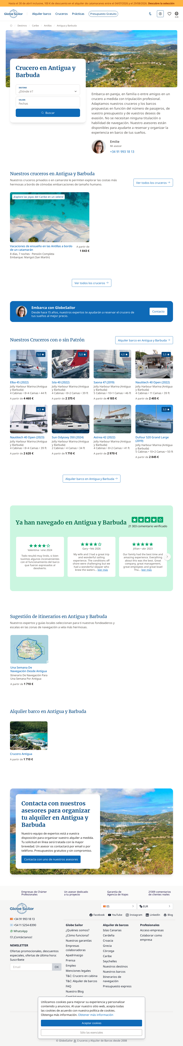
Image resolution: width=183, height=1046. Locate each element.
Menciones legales (78, 971)
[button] (41, 14)
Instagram (134, 914)
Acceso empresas (152, 930)
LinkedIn (153, 914)
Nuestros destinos (115, 966)
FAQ (68, 986)
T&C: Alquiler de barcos (81, 981)
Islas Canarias (112, 930)
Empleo (71, 965)
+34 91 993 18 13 (122, 151)
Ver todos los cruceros (153, 183)
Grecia (107, 946)
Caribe (107, 956)
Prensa (70, 960)
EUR (155, 906)
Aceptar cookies (91, 1023)
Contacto (158, 311)
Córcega (108, 951)
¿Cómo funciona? (77, 935)
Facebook (97, 914)
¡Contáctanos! (21, 937)
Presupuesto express (117, 986)
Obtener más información (95, 1015)
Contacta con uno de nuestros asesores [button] (51, 859)
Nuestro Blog (75, 991)
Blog (168, 914)
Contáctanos (74, 997)
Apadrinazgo (74, 955)
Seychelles (110, 961)
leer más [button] (103, 569)
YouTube (115, 914)
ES (118, 906)
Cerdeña (108, 935)
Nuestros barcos (114, 972)
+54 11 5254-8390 (23, 925)
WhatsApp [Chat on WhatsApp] (19, 931)
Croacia (108, 940)
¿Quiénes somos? (77, 930)
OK (57, 967)
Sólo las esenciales (91, 1032)
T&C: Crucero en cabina (81, 976)
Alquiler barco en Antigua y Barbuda (144, 340)
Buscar (48, 113)
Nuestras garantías (79, 940)
